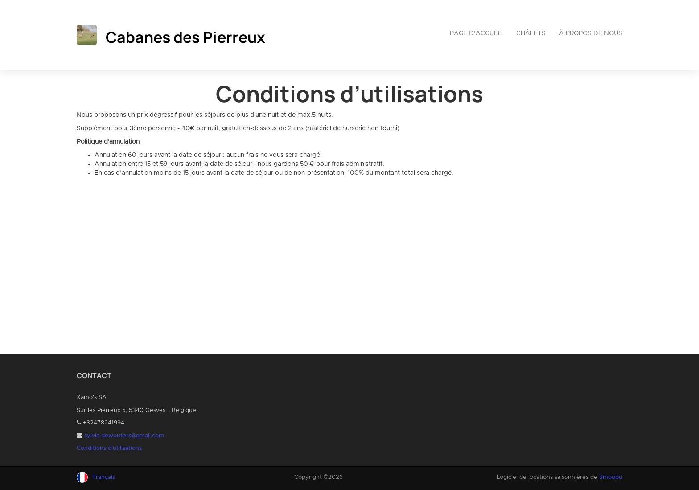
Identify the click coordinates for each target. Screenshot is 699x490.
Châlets (531, 33)
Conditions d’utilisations (109, 448)
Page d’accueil (476, 33)
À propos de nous (590, 33)
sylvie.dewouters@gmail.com (124, 436)
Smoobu (610, 477)
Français (103, 477)
